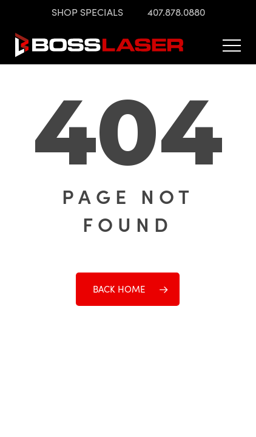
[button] (232, 45)
